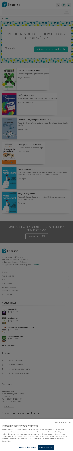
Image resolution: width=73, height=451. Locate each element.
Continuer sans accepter (63, 422)
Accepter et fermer (45, 447)
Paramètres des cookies (27, 447)
